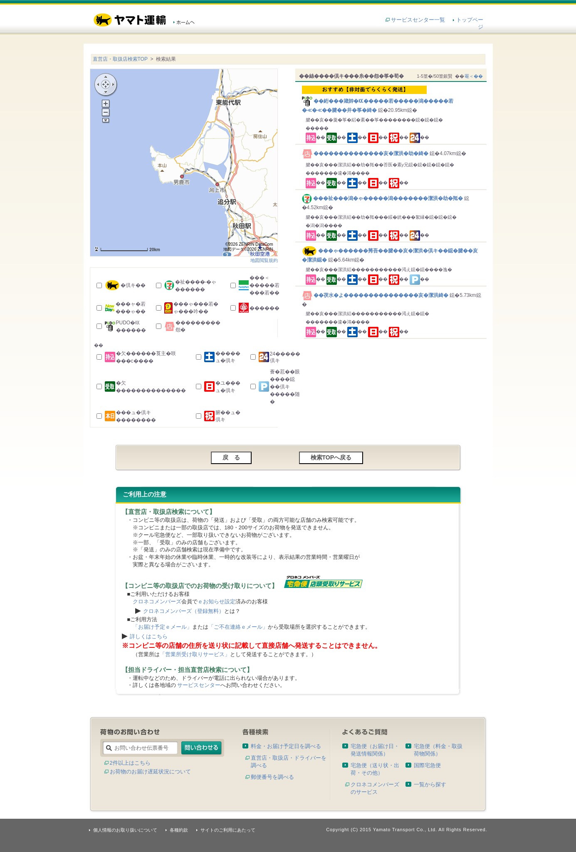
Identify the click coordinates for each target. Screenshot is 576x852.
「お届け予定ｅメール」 (162, 627)
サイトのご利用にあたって (227, 829)
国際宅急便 (427, 765)
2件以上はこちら (130, 763)
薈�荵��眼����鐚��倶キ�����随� (285, 387)
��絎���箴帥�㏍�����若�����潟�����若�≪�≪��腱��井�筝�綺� (392, 99)
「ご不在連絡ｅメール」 (238, 627)
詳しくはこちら (149, 636)
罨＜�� (474, 76)
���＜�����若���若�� (264, 285)
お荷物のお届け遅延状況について (150, 771)
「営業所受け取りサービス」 (195, 654)
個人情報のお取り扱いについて (125, 829)
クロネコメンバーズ (157, 601)
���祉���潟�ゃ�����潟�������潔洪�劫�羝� (383, 198)
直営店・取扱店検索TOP (120, 59)
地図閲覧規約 (264, 260)
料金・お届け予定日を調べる (286, 746)
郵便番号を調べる (272, 777)
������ (264, 308)
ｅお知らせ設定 (216, 601)
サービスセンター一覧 (418, 20)
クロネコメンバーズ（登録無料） (183, 611)
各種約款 (179, 829)
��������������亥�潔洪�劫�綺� (366, 153)
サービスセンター (198, 685)
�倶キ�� (133, 285)
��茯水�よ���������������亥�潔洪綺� (376, 295)
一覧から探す (430, 784)
